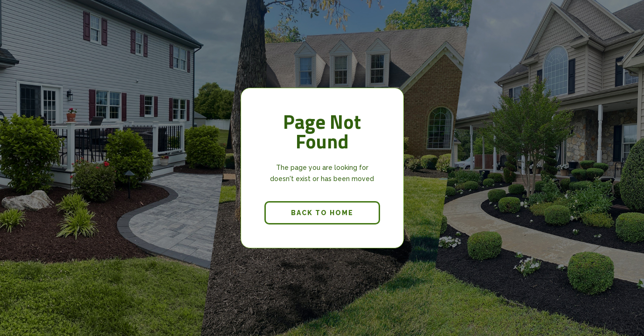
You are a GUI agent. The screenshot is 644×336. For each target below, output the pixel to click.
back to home (322, 213)
